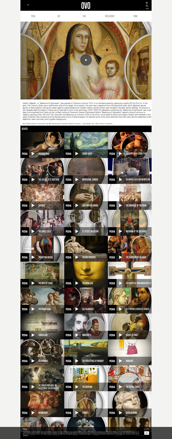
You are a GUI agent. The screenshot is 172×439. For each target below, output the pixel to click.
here (62, 434)
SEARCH (147, 9)
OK (147, 433)
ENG (147, 3)
